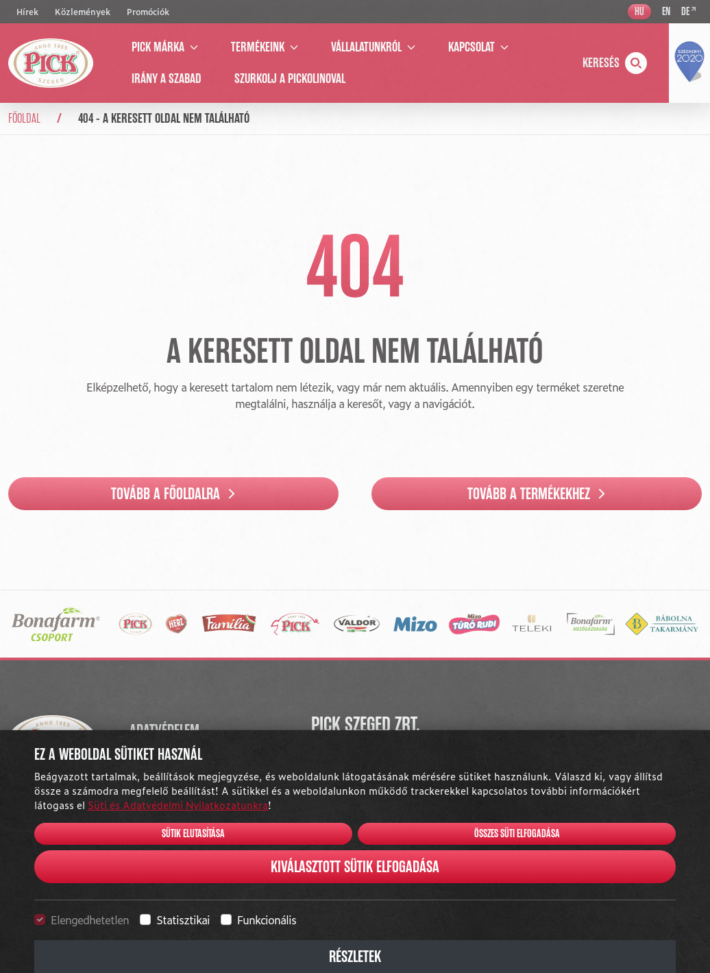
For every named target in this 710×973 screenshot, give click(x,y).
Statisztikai (183, 919)
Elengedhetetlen (90, 919)
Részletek (355, 956)
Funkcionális (266, 919)
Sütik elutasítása (193, 834)
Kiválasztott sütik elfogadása (355, 866)
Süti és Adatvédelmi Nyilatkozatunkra (178, 804)
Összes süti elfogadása (517, 834)
